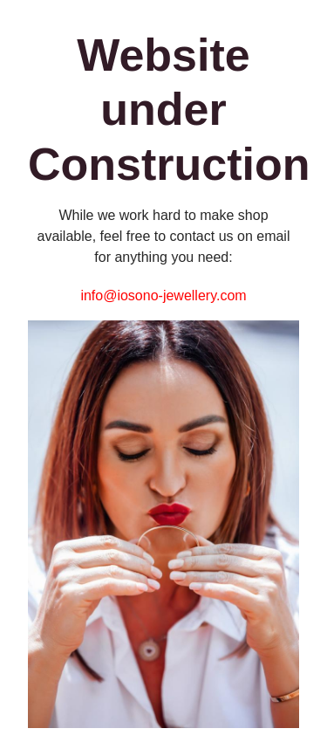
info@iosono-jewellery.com (163, 295)
